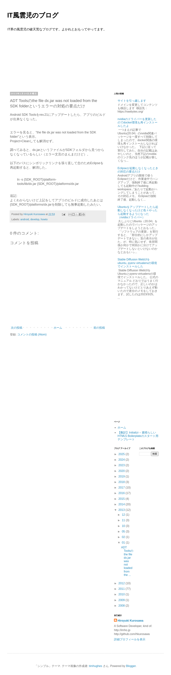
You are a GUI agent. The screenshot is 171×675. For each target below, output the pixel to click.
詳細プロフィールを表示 (129, 639)
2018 (122, 482)
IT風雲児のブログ (32, 15)
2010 (122, 594)
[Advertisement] (85, 61)
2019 (122, 476)
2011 (122, 588)
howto (44, 219)
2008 (122, 605)
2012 (122, 583)
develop (34, 219)
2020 (122, 470)
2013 (122, 509)
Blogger (131, 665)
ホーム (58, 327)
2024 (122, 459)
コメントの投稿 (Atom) (31, 334)
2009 (122, 600)
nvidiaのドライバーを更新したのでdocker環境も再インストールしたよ (137, 122)
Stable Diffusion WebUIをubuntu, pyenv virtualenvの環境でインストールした (137, 263)
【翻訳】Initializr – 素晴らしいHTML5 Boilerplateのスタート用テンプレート (138, 436)
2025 (122, 454)
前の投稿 (99, 327)
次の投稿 (16, 327)
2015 (122, 498)
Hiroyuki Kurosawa (130, 620)
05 (124, 531)
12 (124, 514)
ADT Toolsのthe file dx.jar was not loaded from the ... (127, 561)
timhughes (95, 665)
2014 (122, 504)
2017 (122, 487)
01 (124, 542)
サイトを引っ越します (132, 100)
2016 (122, 493)
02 (124, 537)
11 (124, 520)
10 (124, 525)
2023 (122, 465)
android (24, 219)
